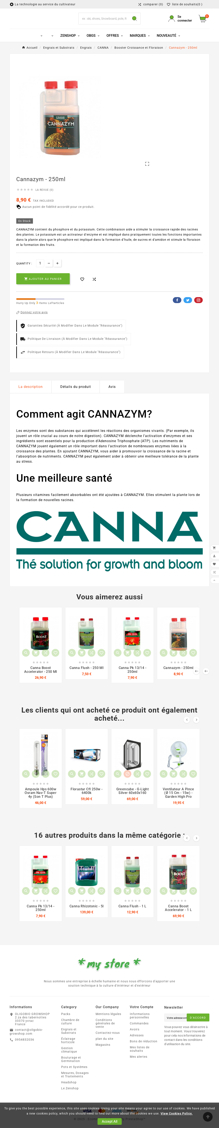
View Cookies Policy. (177, 1113)
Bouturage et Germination (71, 1067)
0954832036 (24, 1048)
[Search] (134, 22)
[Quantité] (40, 270)
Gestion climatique (69, 1058)
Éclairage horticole (68, 1049)
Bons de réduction (143, 1050)
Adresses (137, 1044)
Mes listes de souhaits (139, 1057)
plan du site (104, 1047)
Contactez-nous (108, 1041)
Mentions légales (108, 1022)
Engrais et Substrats (69, 1039)
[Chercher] (104, 22)
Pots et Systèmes (74, 1075)
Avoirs (134, 1038)
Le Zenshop (70, 1097)
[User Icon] (181, 22)
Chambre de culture (70, 1030)
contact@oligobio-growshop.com (26, 1040)
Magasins (103, 1053)
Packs (65, 1022)
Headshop (69, 1091)
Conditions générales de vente (105, 1032)
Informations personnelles (140, 1024)
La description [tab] (30, 394)
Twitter (187, 307)
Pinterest (198, 307)
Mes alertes (138, 1065)
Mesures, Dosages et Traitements (75, 1083)
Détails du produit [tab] (75, 394)
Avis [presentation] (112, 394)
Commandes (139, 1032)
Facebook (177, 307)
